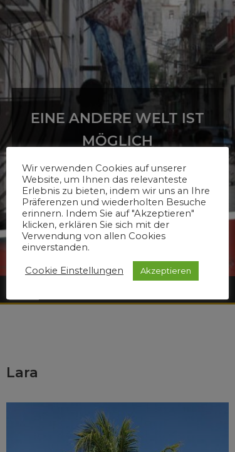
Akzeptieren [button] (165, 271)
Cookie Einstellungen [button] (74, 270)
